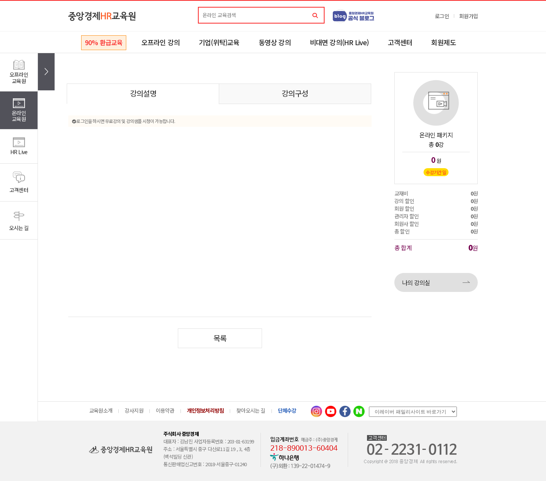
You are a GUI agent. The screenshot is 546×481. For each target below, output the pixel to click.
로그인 (442, 16)
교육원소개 (100, 410)
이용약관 (165, 410)
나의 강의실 (416, 282)
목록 (219, 338)
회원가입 (468, 16)
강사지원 (134, 410)
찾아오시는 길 (250, 410)
